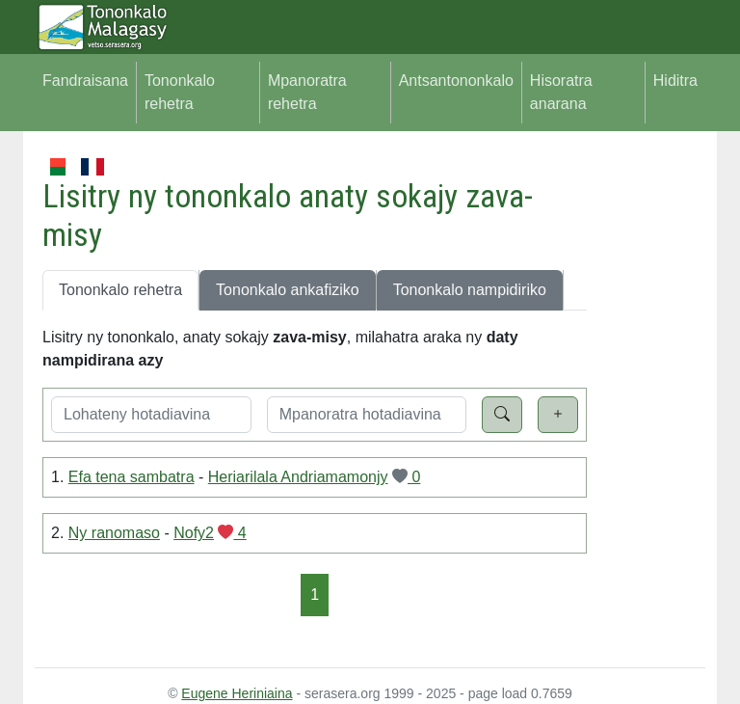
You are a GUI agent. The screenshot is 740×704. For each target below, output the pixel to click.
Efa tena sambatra (131, 477)
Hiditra (675, 80)
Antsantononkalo (456, 80)
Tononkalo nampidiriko (469, 290)
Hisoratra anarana (561, 92)
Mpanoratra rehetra (307, 92)
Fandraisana (85, 80)
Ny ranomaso (114, 533)
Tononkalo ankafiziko (287, 290)
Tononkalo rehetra (180, 92)
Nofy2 (193, 533)
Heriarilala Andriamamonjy (298, 477)
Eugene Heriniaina (236, 693)
